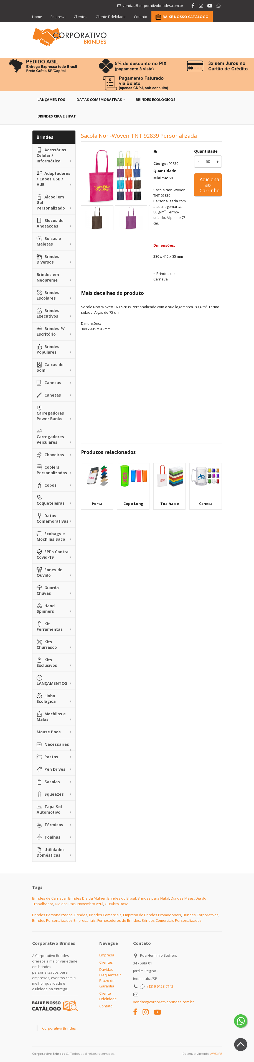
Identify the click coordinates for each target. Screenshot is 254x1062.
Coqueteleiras (51, 500)
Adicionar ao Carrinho (210, 185)
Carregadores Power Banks (50, 413)
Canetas (49, 395)
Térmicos (50, 825)
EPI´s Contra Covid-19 (52, 554)
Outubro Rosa (116, 903)
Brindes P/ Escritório (51, 331)
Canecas (49, 383)
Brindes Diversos (48, 259)
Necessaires (53, 744)
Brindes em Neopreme (48, 277)
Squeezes (50, 794)
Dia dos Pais (65, 903)
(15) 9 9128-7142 (160, 986)
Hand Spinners (46, 608)
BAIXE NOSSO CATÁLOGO (185, 16)
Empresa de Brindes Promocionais (152, 914)
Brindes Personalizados (52, 914)
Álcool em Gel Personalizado (51, 202)
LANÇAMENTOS (52, 680)
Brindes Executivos (48, 313)
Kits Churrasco (47, 644)
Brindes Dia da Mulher (87, 898)
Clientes (80, 16)
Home (37, 16)
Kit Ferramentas (50, 626)
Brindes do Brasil (121, 898)
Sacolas (48, 782)
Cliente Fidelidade (111, 16)
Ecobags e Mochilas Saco (51, 536)
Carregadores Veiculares (50, 436)
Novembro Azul (90, 903)
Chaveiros (50, 455)
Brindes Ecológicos (156, 99)
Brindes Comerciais (105, 914)
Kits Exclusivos (47, 662)
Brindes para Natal (153, 898)
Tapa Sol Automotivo (49, 809)
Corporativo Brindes (59, 1028)
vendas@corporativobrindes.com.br (163, 1001)
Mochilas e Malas (51, 716)
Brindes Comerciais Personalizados (172, 920)
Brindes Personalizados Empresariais (64, 920)
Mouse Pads (49, 731)
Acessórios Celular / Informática (51, 155)
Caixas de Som (50, 367)
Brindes (80, 914)
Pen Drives (51, 769)
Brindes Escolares (48, 295)
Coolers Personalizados (52, 469)
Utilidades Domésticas (51, 852)
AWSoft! (216, 1053)
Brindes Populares (48, 349)
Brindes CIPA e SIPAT (56, 116)
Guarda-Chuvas (48, 590)
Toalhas (48, 837)
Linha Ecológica (46, 698)
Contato (140, 16)
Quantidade (206, 151)
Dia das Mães (182, 898)
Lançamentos (51, 99)
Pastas (47, 757)
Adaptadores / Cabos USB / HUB (53, 179)
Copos (47, 485)
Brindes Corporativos (201, 914)
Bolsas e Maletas (49, 241)
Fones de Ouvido (49, 572)
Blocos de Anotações (50, 223)
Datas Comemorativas (99, 99)
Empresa (57, 16)
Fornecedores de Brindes (118, 920)
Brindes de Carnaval (49, 898)
